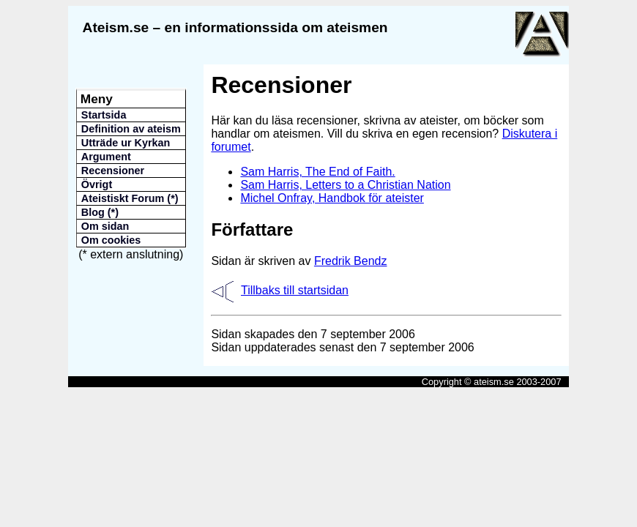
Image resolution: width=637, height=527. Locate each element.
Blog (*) (100, 212)
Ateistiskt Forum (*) (130, 198)
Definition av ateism (131, 129)
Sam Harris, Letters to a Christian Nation (345, 185)
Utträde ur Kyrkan (126, 143)
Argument (106, 156)
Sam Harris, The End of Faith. (317, 171)
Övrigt (96, 184)
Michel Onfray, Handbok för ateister (331, 198)
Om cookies (111, 240)
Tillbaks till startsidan (295, 290)
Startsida (104, 115)
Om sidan (105, 226)
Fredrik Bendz (350, 261)
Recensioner (112, 170)
